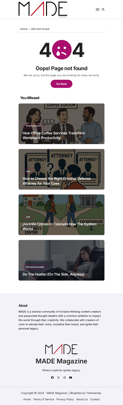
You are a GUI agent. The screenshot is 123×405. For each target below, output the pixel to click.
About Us (82, 399)
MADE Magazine (61, 361)
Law (28, 171)
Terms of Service (43, 399)
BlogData (76, 393)
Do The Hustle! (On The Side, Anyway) (53, 274)
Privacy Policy (65, 399)
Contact (95, 399)
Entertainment (33, 125)
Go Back (61, 83)
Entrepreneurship (35, 267)
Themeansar (93, 393)
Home (27, 399)
